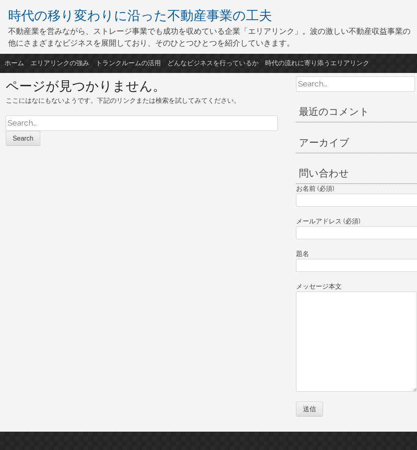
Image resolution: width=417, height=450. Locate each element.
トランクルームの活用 (128, 63)
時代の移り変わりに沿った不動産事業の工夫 (140, 15)
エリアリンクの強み (60, 63)
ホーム (14, 63)
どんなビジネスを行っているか (213, 63)
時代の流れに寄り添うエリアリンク (317, 63)
